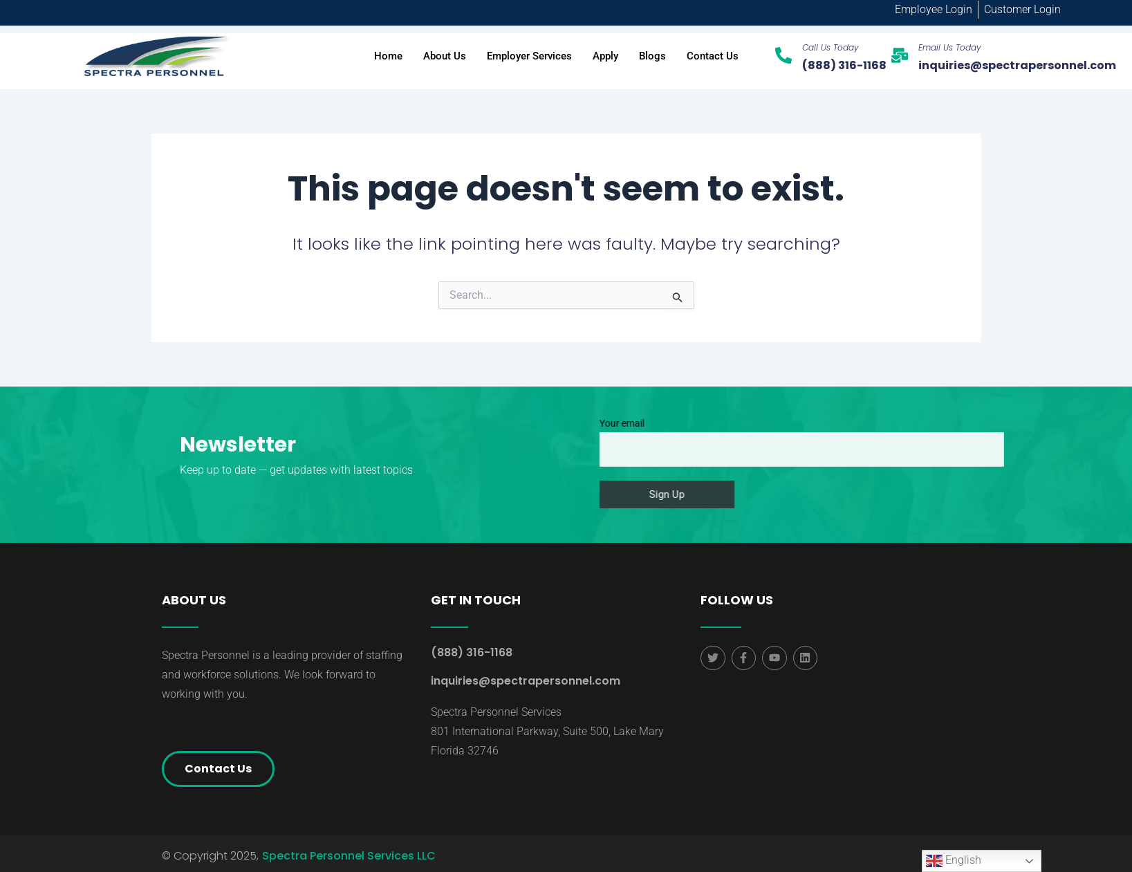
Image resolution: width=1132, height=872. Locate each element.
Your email (851, 442)
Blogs (652, 56)
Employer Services (529, 56)
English (953, 861)
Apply (605, 56)
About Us (444, 56)
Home (388, 56)
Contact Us (713, 56)
